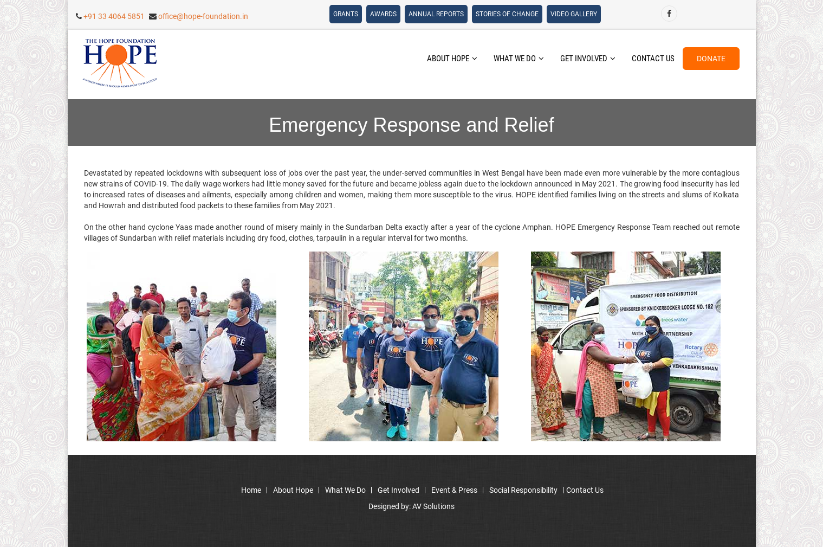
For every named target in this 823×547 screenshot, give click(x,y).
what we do (519, 58)
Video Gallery (573, 14)
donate (711, 58)
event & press (454, 490)
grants (345, 14)
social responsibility (523, 490)
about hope (452, 58)
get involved (587, 58)
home (251, 490)
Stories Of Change (507, 14)
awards (383, 14)
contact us (653, 58)
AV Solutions (433, 506)
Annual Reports (436, 14)
